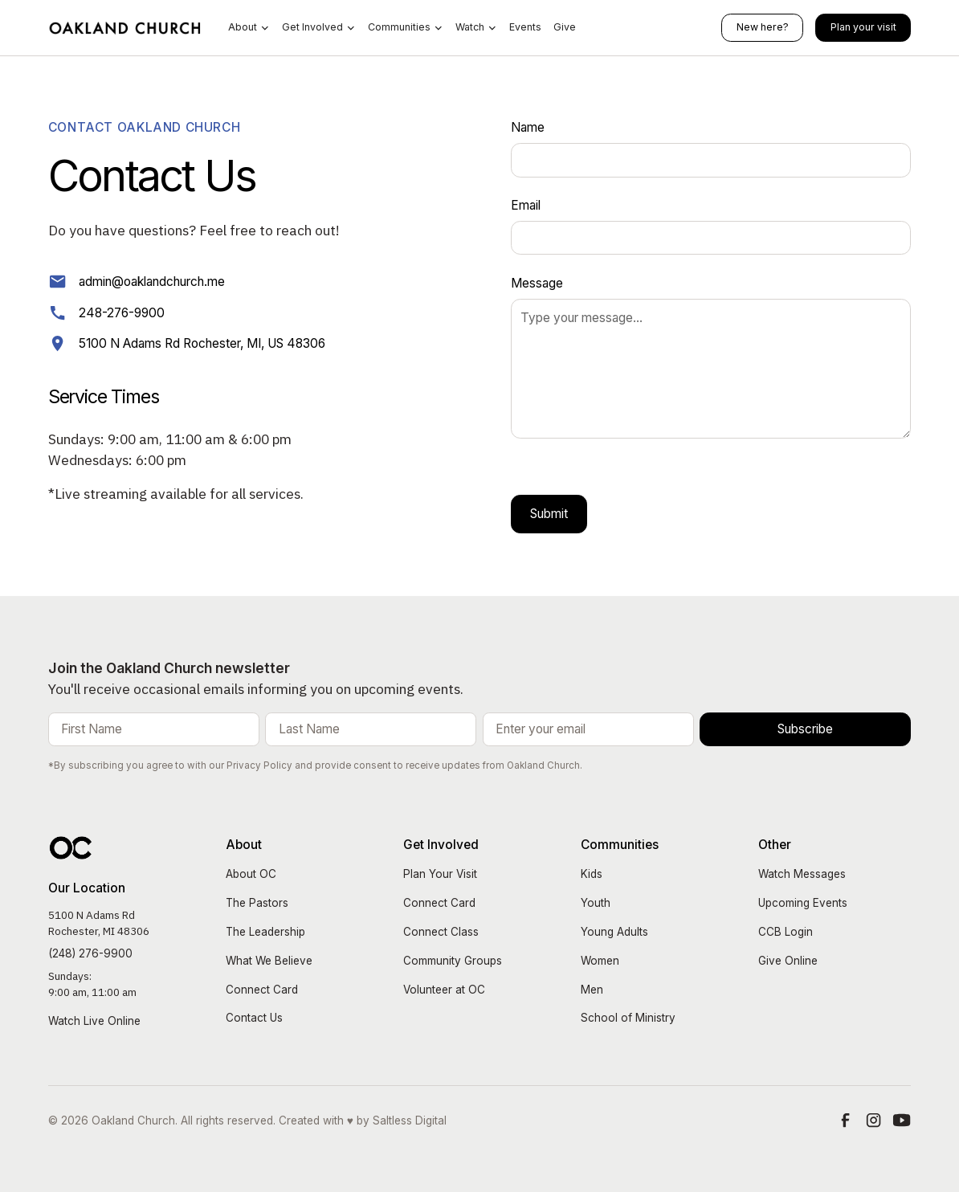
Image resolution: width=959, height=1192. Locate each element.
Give (564, 27)
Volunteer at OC (444, 989)
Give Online (788, 960)
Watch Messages (802, 873)
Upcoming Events (802, 902)
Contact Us (254, 1017)
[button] (248, 28)
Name (528, 127)
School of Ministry (628, 1017)
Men (592, 989)
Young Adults (614, 931)
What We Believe (269, 960)
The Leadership (265, 931)
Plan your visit (863, 27)
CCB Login (785, 931)
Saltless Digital (410, 1120)
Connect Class (441, 931)
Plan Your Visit (440, 873)
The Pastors (257, 902)
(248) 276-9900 (90, 953)
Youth (595, 902)
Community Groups (452, 960)
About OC (251, 873)
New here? (763, 27)
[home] (125, 27)
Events (525, 27)
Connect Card (262, 989)
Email (526, 205)
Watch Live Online (94, 1020)
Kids (591, 873)
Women (600, 960)
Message (537, 283)
